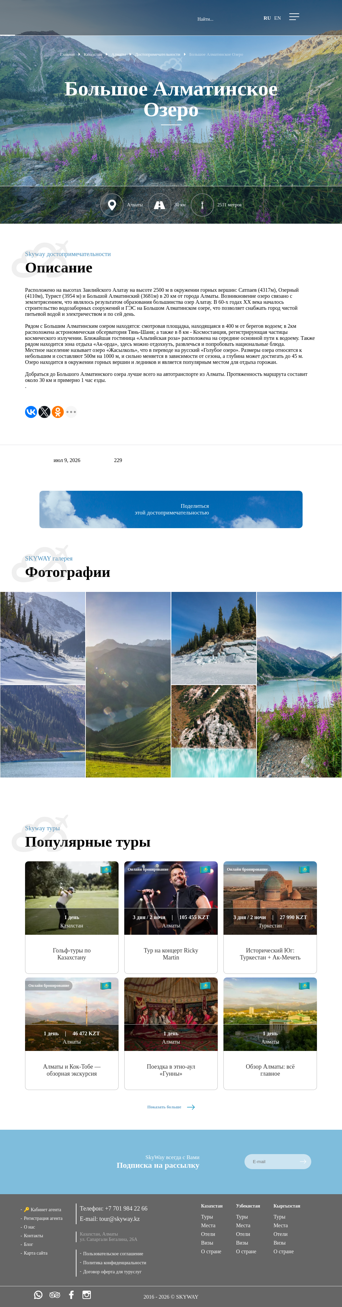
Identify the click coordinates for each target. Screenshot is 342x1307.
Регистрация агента (43, 1218)
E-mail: (89, 1219)
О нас (29, 1227)
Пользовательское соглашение (113, 1253)
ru (267, 18)
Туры (207, 1217)
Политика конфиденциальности (114, 1262)
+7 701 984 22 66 (126, 1208)
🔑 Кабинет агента (42, 1209)
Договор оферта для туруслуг (112, 1271)
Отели (208, 1234)
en (277, 18)
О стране (211, 1251)
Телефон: (92, 1208)
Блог (28, 1244)
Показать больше (171, 1106)
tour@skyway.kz (120, 1219)
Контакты (33, 1235)
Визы (207, 1243)
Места (208, 1225)
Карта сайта (35, 1253)
